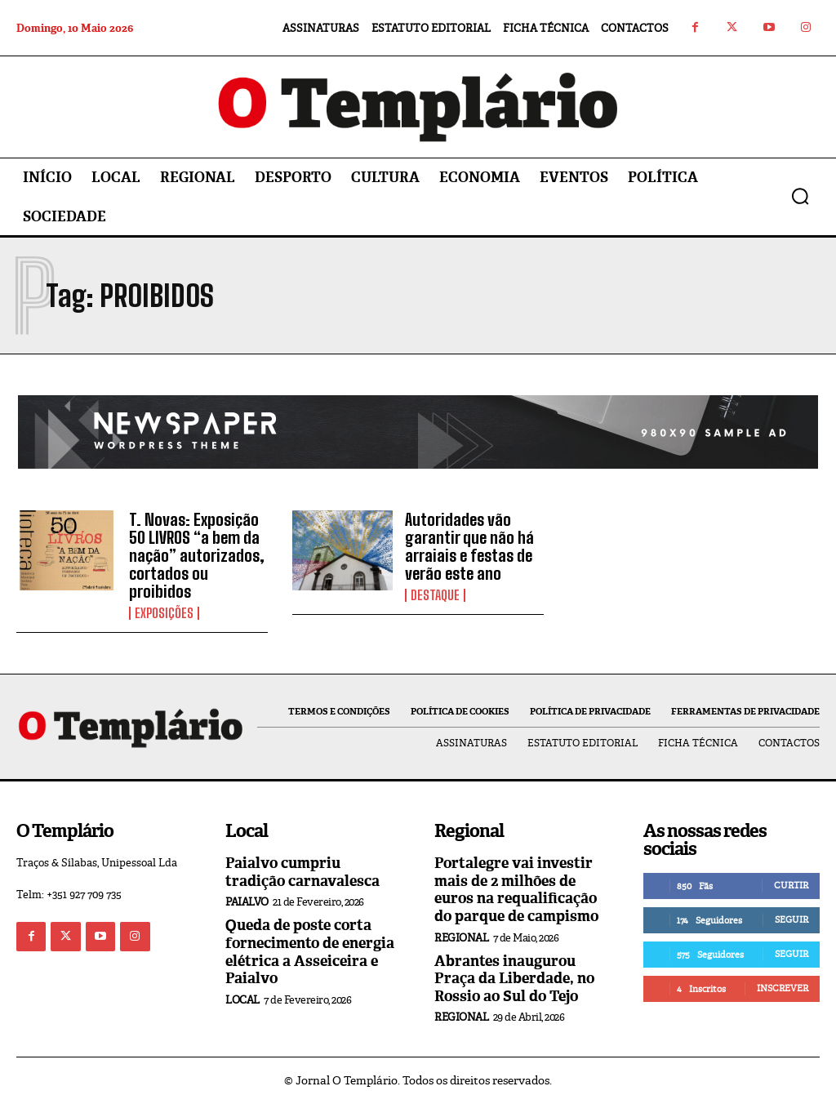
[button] (800, 196)
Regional (461, 938)
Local (242, 1000)
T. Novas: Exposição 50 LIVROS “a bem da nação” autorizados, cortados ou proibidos (197, 555)
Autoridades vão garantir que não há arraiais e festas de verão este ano (469, 546)
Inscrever (782, 988)
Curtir (791, 885)
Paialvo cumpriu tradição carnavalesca (302, 872)
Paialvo (247, 902)
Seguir (791, 919)
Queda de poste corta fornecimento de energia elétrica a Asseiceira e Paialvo (309, 951)
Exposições (164, 613)
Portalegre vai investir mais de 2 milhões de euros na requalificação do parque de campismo (516, 889)
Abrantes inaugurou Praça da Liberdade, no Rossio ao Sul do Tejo (514, 978)
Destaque (435, 595)
